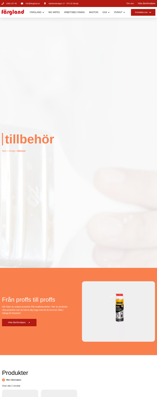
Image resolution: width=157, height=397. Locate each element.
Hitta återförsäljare (146, 3)
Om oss (130, 3)
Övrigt (12, 151)
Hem (4, 151)
